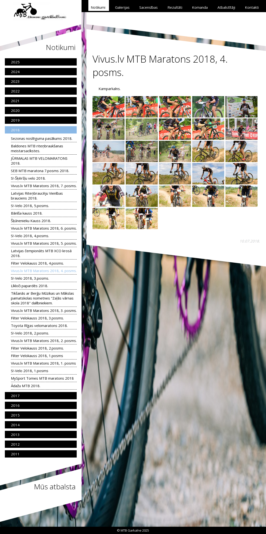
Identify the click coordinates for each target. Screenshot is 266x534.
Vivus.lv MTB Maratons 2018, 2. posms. (44, 340)
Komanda (200, 7)
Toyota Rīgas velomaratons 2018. (39, 325)
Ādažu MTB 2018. (25, 385)
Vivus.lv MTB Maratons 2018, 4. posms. (44, 270)
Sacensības (148, 7)
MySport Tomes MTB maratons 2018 (42, 378)
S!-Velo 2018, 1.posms (29, 370)
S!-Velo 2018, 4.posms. (30, 235)
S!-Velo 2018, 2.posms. (30, 333)
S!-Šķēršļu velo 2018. (28, 178)
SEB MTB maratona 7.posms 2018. (40, 170)
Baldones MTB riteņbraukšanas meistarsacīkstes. (37, 148)
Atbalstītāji (226, 7)
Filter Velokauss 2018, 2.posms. (37, 348)
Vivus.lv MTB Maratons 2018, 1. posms (43, 363)
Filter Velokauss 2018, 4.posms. (37, 263)
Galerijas (122, 7)
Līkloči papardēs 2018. (29, 285)
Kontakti (252, 7)
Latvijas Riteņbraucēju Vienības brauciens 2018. (37, 195)
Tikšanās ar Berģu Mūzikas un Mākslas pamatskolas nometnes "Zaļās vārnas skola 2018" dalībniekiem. (42, 298)
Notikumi (98, 7)
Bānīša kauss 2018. (26, 213)
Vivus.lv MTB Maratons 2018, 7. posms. (44, 185)
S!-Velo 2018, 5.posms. (30, 205)
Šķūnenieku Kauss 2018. (31, 220)
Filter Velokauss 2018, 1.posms (37, 355)
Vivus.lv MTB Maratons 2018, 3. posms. (44, 310)
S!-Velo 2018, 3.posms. (30, 278)
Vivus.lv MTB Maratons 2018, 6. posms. (44, 228)
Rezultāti (174, 7)
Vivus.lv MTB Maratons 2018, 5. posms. (44, 243)
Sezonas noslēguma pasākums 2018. (41, 138)
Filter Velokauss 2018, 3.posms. (37, 318)
